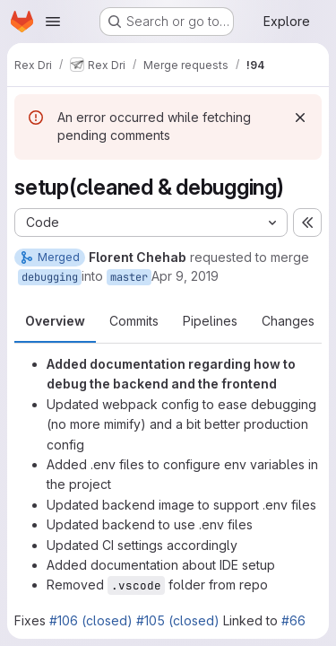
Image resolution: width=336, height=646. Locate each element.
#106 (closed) (91, 620)
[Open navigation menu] (53, 21)
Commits (134, 320)
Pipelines (210, 320)
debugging (50, 277)
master (129, 277)
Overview (55, 320)
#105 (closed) (178, 620)
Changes (288, 320)
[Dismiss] (300, 117)
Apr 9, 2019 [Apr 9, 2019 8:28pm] (185, 276)
